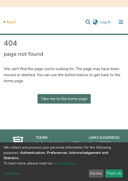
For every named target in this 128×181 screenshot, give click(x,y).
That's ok (113, 173)
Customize (12, 173)
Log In (105, 22)
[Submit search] (88, 22)
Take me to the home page (64, 99)
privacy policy (64, 163)
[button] (95, 22)
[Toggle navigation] (121, 22)
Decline (96, 173)
